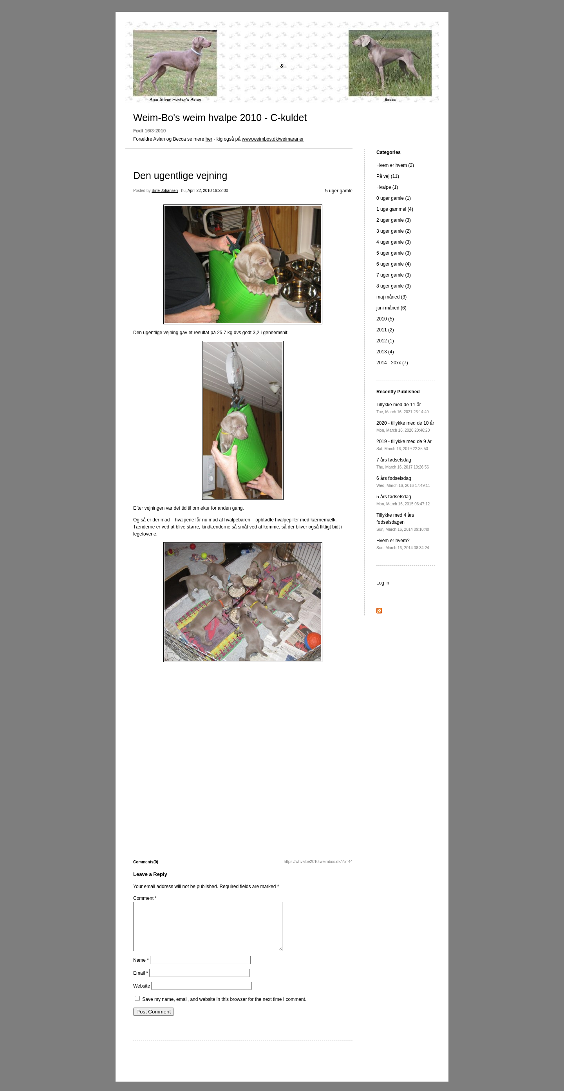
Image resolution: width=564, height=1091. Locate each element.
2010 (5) (385, 319)
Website (141, 995)
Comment (145, 898)
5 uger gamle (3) (393, 253)
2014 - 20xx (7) (392, 362)
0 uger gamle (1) (393, 198)
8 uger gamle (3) (393, 286)
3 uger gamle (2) (393, 231)
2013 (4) (385, 352)
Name (141, 969)
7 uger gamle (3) (393, 275)
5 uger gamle (338, 191)
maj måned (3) (391, 297)
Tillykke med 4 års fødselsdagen (402, 522)
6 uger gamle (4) (393, 264)
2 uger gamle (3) (393, 220)
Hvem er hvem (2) (395, 165)
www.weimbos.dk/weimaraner (273, 139)
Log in (382, 583)
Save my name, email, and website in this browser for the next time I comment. (224, 1008)
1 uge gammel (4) (394, 209)
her (209, 139)
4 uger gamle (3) (393, 242)
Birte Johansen (165, 190)
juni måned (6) (391, 308)
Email (140, 982)
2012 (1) (385, 341)
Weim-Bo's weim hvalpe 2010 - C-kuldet (220, 117)
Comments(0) (145, 862)
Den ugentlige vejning (180, 175)
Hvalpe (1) (387, 187)
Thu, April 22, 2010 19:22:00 (203, 190)
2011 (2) (385, 330)
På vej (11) (387, 176)
